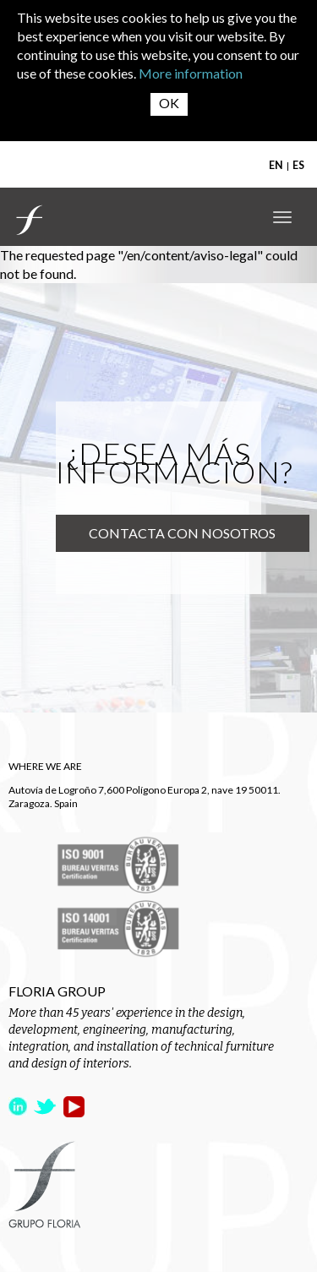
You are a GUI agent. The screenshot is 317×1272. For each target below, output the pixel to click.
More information (191, 73)
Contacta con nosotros (182, 533)
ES (298, 165)
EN (276, 165)
